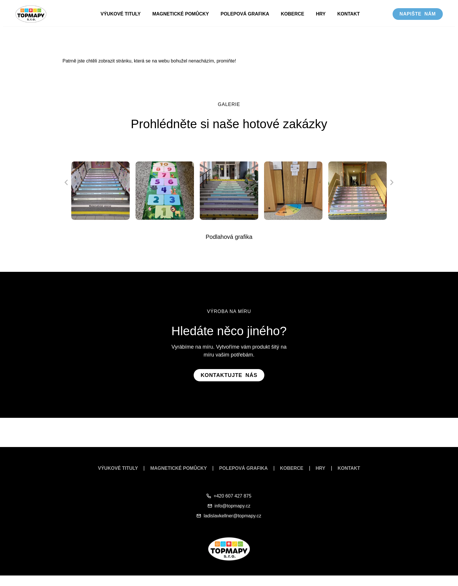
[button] (66, 182)
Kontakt (348, 13)
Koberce (292, 13)
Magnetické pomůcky (180, 13)
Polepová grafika (245, 13)
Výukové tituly (120, 13)
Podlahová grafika (229, 237)
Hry (321, 13)
